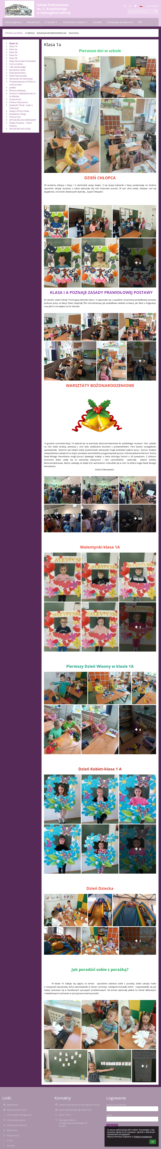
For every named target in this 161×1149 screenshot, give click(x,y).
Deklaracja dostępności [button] (120, 22)
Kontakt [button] (97, 22)
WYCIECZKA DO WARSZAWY (22, 119)
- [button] (130, 5)
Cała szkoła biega (17, 66)
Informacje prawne (16, 1120)
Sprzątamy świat (17, 69)
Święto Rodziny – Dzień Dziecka (20, 124)
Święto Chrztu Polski (19, 111)
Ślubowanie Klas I (17, 72)
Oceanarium (15, 99)
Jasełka (12, 87)
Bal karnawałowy (17, 90)
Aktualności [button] (33, 22)
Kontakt (11, 1145)
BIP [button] (140, 22)
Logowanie (152, 6)
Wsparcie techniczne (17, 1109)
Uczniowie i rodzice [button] (75, 22)
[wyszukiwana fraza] (143, 11)
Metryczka (12, 1130)
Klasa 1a (13, 43)
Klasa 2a (13, 49)
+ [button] (125, 5)
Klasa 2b (13, 52)
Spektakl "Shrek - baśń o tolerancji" (21, 107)
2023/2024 (74, 33)
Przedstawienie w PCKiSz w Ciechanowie (22, 83)
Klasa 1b (13, 46)
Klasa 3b (13, 58)
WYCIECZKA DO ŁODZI (20, 128)
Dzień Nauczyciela (18, 75)
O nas (9, 1140)
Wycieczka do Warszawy (21, 78)
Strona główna (14, 33)
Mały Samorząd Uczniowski (22, 61)
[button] (141, 6)
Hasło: (109, 1115)
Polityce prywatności (143, 1137)
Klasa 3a (13, 55)
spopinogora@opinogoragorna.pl (75, 1109)
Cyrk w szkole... (16, 63)
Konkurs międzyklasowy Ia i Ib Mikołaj (22, 95)
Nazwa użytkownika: (116, 1104)
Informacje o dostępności (19, 1114)
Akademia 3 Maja (17, 114)
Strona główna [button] (13, 22)
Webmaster (12, 1104)
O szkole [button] (51, 22)
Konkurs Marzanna (18, 102)
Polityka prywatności (17, 1125)
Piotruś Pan (15, 116)
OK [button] (152, 1142)
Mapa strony (13, 1135)
